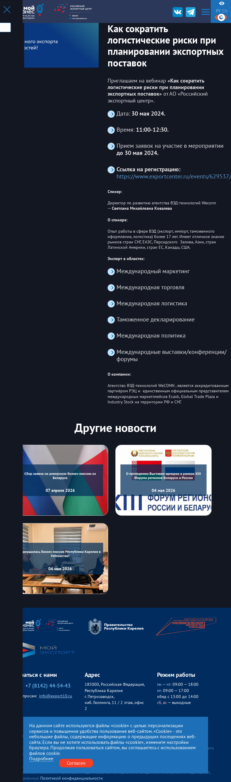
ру (218, 11)
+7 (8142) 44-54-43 (41, 685)
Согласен (76, 763)
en (224, 11)
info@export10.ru (55, 696)
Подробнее (41, 758)
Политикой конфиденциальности (71, 778)
